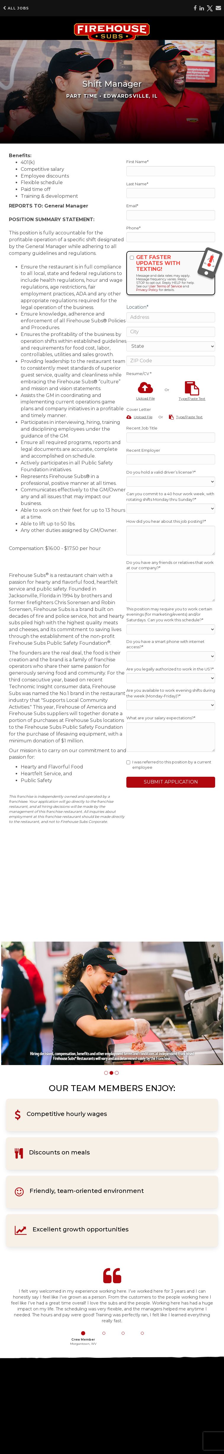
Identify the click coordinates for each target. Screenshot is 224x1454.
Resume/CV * (139, 373)
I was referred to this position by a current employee (168, 765)
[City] (170, 332)
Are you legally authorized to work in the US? (170, 669)
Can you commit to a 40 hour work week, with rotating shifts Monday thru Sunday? (170, 496)
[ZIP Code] (170, 361)
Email (132, 205)
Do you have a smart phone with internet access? (165, 644)
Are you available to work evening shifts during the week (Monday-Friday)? (170, 693)
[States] (170, 346)
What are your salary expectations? (160, 717)
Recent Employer (143, 450)
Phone (133, 228)
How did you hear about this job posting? (166, 521)
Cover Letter (138, 409)
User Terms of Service (165, 286)
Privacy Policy (147, 290)
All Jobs (16, 8)
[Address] (170, 317)
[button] (106, 1073)
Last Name (137, 183)
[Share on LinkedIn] (201, 8)
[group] (112, 1003)
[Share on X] (210, 8)
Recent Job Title (141, 428)
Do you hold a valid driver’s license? (161, 472)
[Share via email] (218, 8)
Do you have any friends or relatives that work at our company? (170, 565)
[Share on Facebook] (195, 8)
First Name (137, 161)
